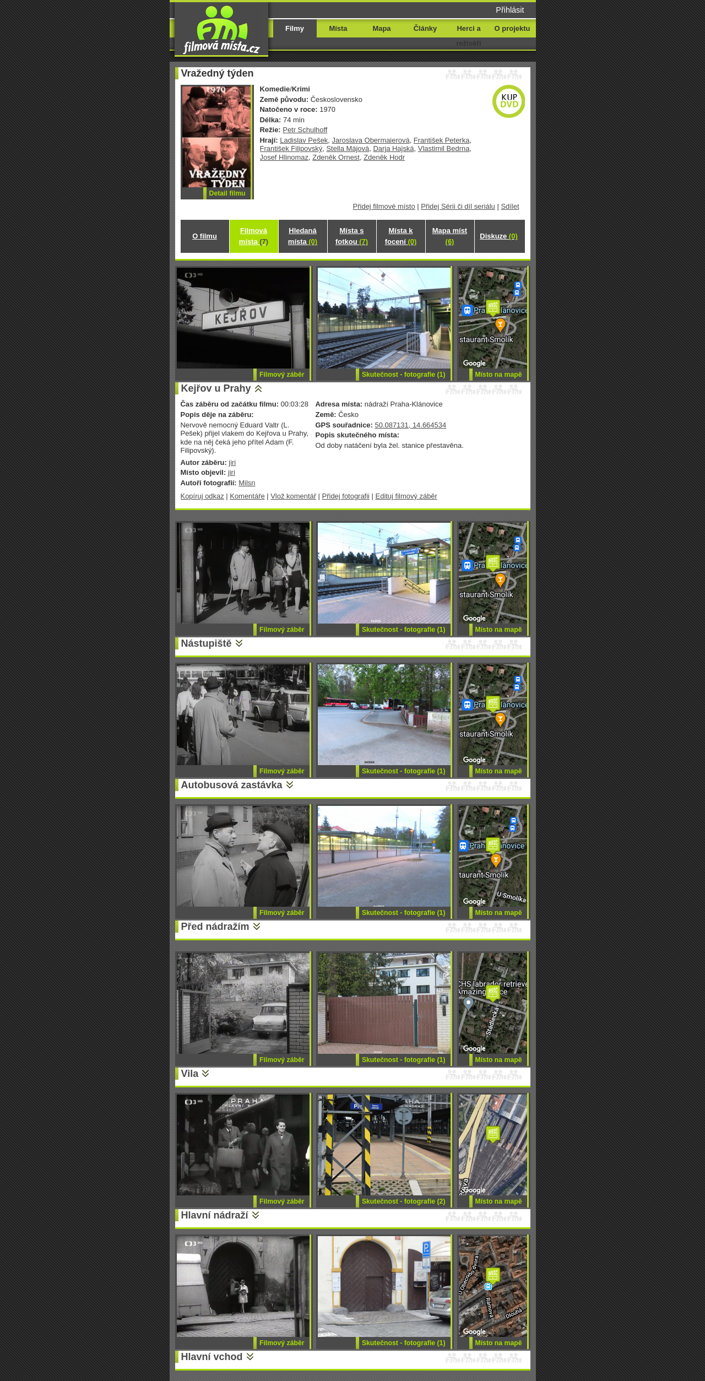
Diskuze (498, 236)
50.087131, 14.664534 (410, 425)
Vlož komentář (293, 496)
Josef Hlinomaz (284, 157)
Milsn (246, 483)
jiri (232, 462)
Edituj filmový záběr (406, 496)
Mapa (381, 28)
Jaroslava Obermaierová (371, 140)
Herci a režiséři (468, 35)
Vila (190, 1073)
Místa (338, 28)
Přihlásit (510, 10)
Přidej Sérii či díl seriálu (458, 206)
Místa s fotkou (351, 236)
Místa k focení (401, 236)
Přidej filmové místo (384, 206)
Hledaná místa (302, 236)
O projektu (512, 28)
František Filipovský (291, 148)
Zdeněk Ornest (336, 157)
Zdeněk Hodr (384, 157)
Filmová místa (253, 236)
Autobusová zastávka (232, 784)
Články (425, 28)
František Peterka (442, 140)
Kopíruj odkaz (202, 496)
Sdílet (510, 206)
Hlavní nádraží (214, 1215)
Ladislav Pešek (304, 140)
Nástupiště (206, 643)
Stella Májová (347, 148)
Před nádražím (215, 926)
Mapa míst (449, 236)
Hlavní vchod (212, 1356)
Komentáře (247, 496)
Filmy (294, 28)
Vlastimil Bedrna (444, 148)
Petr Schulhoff (305, 130)
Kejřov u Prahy (216, 388)
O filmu (204, 236)
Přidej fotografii (346, 496)
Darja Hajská (393, 148)
